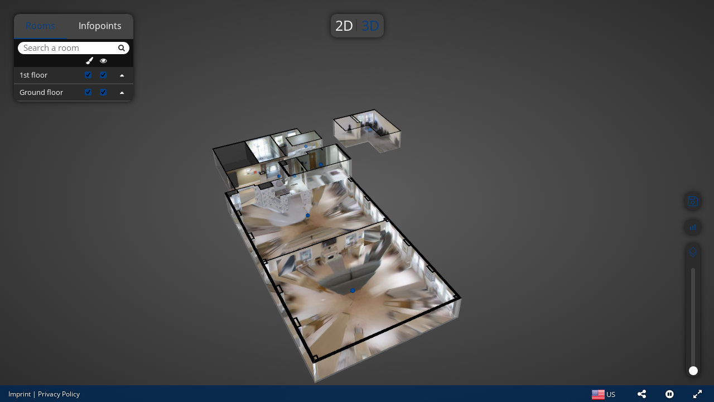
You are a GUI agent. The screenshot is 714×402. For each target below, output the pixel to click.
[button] (641, 393)
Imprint (19, 394)
